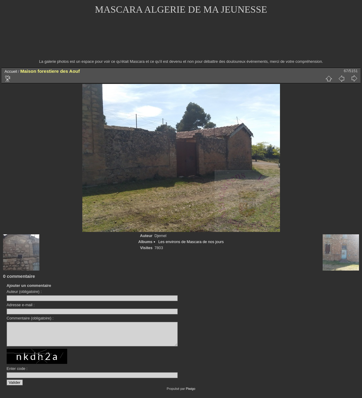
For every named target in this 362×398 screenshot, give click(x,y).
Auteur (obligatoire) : (24, 291)
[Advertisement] (181, 40)
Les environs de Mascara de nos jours (191, 241)
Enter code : (17, 373)
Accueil (11, 71)
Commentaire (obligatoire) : (30, 318)
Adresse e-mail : (21, 305)
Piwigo (190, 393)
